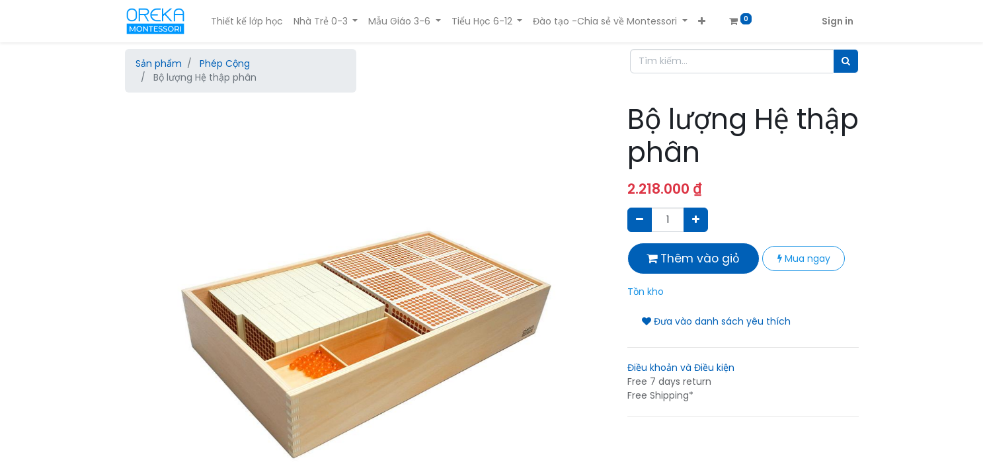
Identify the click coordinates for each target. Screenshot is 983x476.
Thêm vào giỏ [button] (693, 258)
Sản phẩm (159, 63)
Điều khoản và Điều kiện (680, 367)
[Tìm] (846, 61)
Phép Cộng (225, 63)
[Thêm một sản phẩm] (696, 220)
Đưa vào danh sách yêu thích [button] (716, 321)
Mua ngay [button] (803, 258)
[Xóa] (639, 220)
